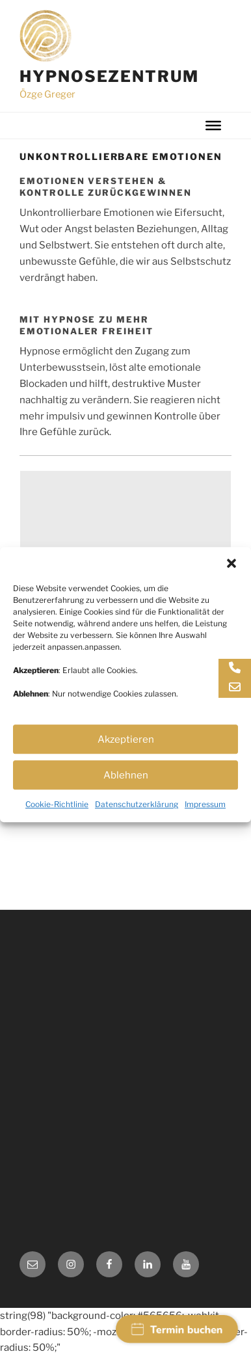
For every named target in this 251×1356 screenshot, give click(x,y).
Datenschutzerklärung (136, 821)
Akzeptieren (126, 756)
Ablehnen (125, 792)
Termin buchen (176, 1330)
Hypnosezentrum (109, 76)
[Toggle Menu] (213, 125)
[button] (231, 580)
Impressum (205, 821)
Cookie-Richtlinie (56, 821)
